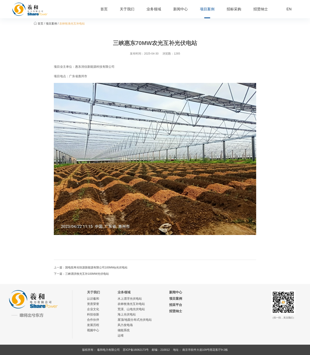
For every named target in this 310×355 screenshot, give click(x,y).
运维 (121, 335)
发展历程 (93, 325)
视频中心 (93, 330)
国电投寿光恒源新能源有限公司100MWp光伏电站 (96, 267)
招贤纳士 (260, 9)
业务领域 (154, 9)
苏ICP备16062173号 (136, 349)
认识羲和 (93, 298)
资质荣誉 (93, 304)
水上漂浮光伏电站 (130, 298)
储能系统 (124, 330)
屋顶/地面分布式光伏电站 (135, 319)
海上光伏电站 (127, 314)
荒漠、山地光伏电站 (131, 309)
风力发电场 (125, 325)
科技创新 (93, 314)
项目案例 (207, 9)
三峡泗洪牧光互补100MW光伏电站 (87, 273)
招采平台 (175, 305)
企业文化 (93, 309)
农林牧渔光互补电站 (72, 23)
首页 (104, 9)
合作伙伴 (93, 319)
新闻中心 (180, 9)
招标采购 (234, 9)
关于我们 (127, 9)
